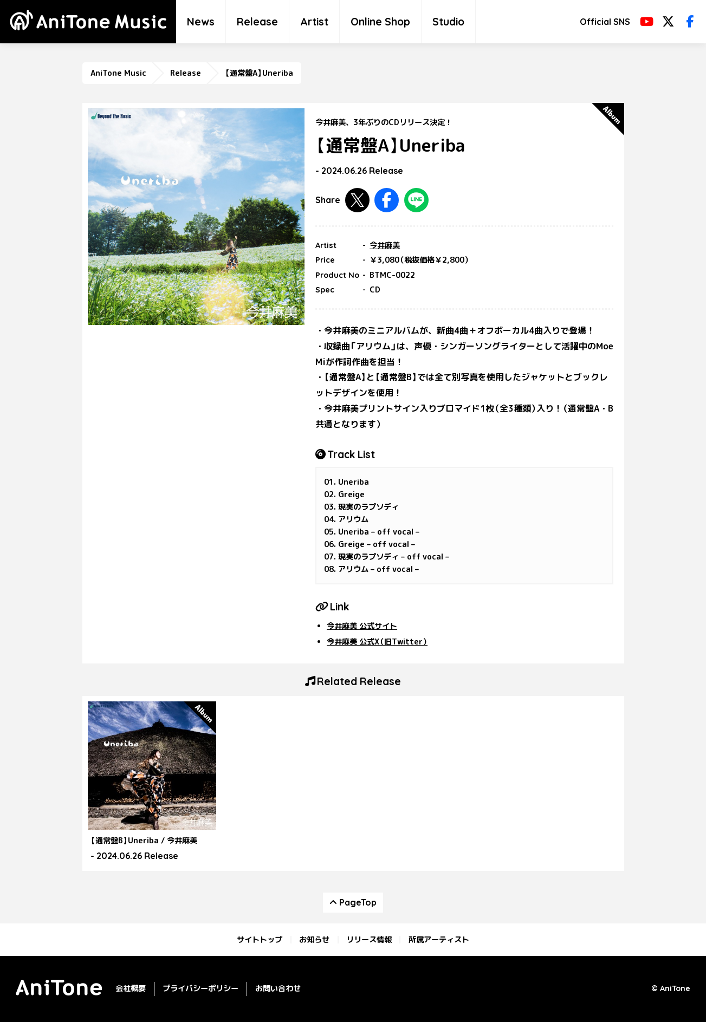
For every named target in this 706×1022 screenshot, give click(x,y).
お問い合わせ (278, 988)
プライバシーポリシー (200, 988)
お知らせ (314, 939)
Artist (314, 21)
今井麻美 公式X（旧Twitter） (377, 641)
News (201, 21)
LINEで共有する (416, 200)
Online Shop (380, 21)
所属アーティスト (439, 939)
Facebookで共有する (386, 200)
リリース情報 (369, 939)
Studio (448, 21)
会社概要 (130, 988)
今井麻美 (385, 245)
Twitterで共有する (357, 200)
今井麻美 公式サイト (362, 626)
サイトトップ (259, 939)
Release (257, 21)
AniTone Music (118, 73)
